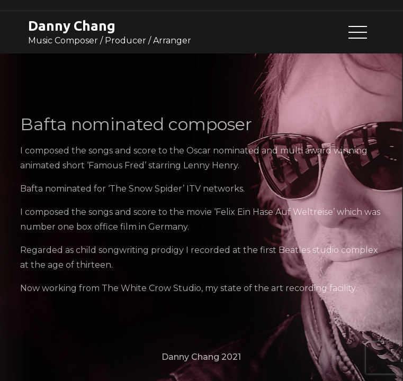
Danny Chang (71, 25)
